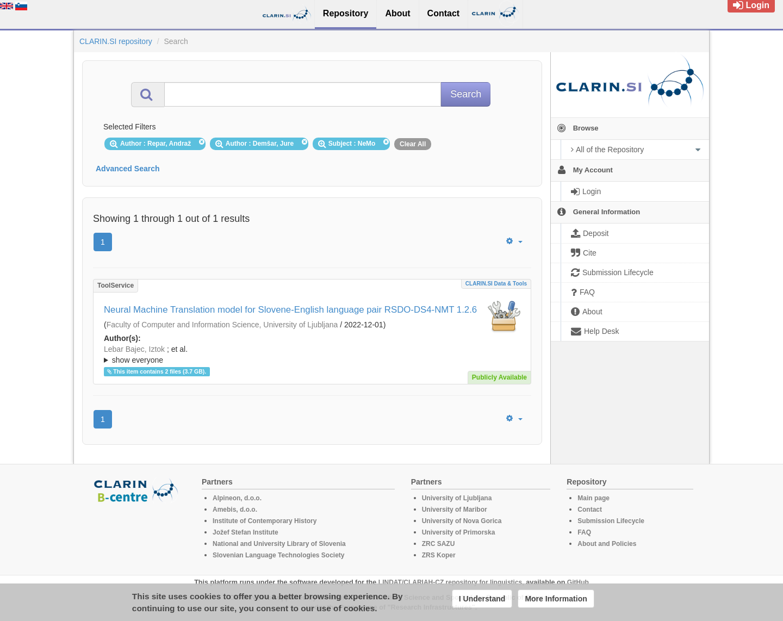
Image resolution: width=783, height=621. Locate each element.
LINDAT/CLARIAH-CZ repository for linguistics (450, 582)
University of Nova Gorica (462, 521)
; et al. (312, 355)
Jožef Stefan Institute (245, 532)
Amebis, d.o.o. (235, 509)
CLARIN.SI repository (115, 41)
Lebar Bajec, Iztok (134, 349)
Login (751, 5)
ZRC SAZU (438, 544)
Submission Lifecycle (610, 521)
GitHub (578, 582)
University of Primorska (458, 532)
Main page (593, 498)
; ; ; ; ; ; (312, 354)
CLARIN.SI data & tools (496, 284)
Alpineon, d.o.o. (237, 498)
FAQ (584, 532)
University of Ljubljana (457, 498)
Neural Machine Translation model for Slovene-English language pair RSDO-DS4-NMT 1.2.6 (290, 310)
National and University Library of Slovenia (279, 544)
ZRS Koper (439, 555)
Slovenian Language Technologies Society (279, 555)
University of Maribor (454, 509)
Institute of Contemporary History (264, 521)
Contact (589, 509)
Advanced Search (128, 168)
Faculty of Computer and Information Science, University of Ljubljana (222, 324)
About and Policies (606, 544)
